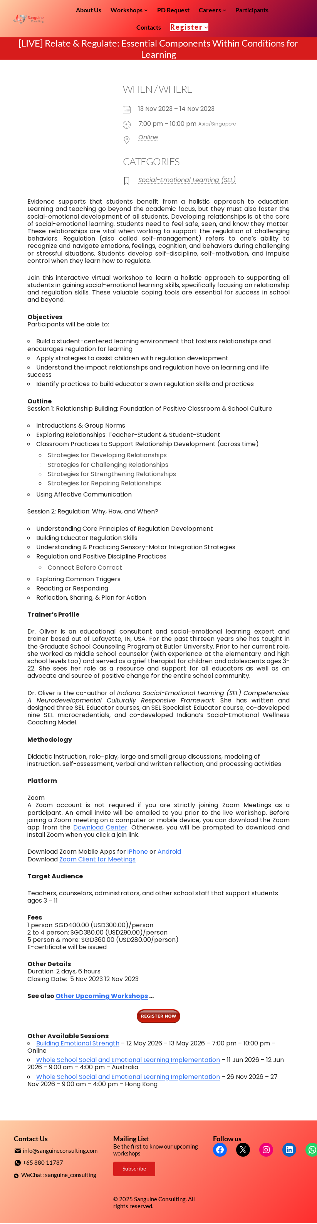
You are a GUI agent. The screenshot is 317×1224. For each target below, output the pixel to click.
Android (169, 851)
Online (148, 137)
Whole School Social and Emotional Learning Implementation (128, 1059)
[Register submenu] (206, 27)
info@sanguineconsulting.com (60, 1150)
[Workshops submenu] (146, 10)
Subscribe (134, 1168)
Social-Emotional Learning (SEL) (187, 180)
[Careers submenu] (224, 10)
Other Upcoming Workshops (101, 996)
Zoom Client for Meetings (97, 859)
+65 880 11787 (43, 1162)
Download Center (100, 827)
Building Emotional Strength (77, 1043)
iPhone (137, 851)
